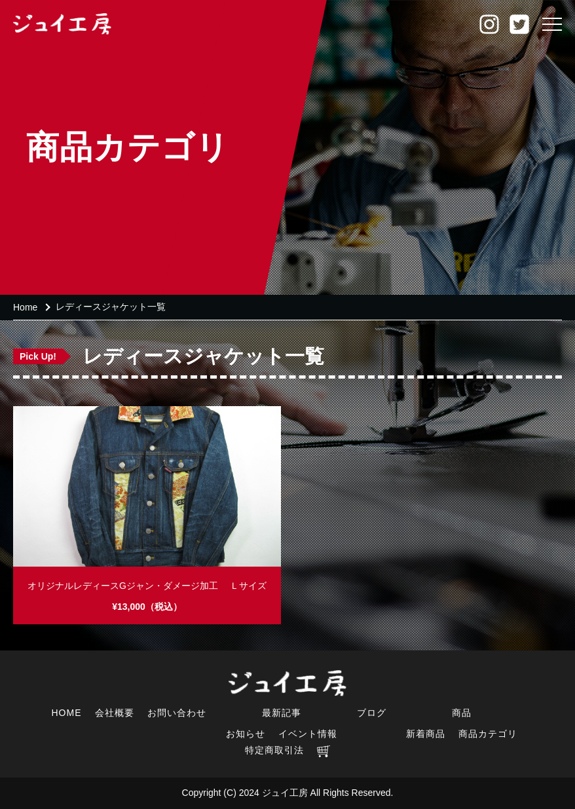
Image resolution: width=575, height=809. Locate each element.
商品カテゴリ (487, 733)
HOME (67, 712)
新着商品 (425, 733)
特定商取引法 (274, 750)
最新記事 (281, 712)
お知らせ (245, 733)
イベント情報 (307, 733)
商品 (462, 712)
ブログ (371, 712)
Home (25, 307)
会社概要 (114, 712)
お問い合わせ (176, 712)
